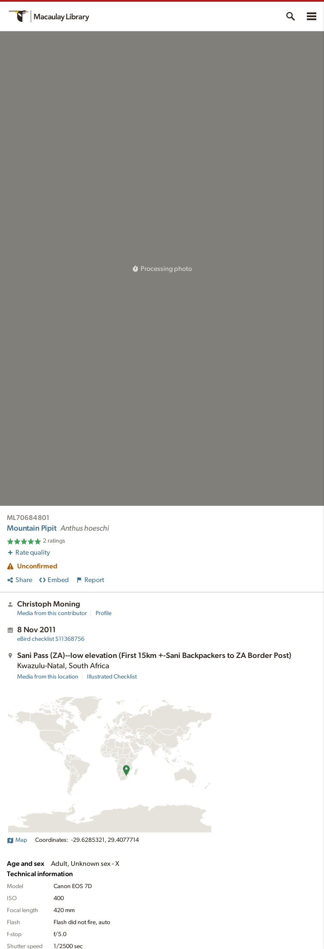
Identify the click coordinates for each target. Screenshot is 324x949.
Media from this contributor (52, 613)
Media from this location (47, 677)
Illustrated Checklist (112, 677)
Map (17, 840)
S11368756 (50, 639)
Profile (103, 613)
